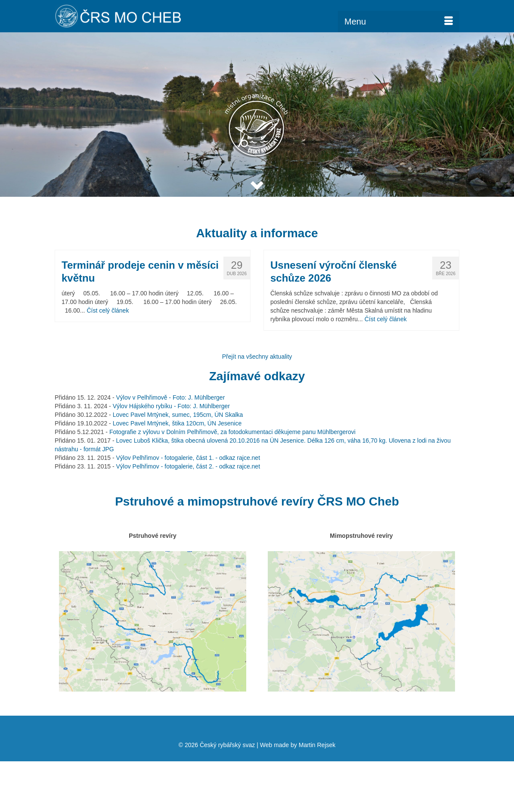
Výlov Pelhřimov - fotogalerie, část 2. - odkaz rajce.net (188, 466)
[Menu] (398, 21)
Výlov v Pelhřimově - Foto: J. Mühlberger (170, 397)
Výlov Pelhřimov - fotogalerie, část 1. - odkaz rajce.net (188, 457)
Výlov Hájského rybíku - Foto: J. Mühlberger (171, 406)
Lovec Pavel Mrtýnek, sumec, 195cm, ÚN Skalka (178, 414)
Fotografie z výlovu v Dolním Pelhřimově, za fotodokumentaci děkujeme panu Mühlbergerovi (232, 431)
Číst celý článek (108, 310)
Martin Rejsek (317, 744)
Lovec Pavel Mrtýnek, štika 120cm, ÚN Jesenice (177, 423)
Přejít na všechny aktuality (257, 356)
